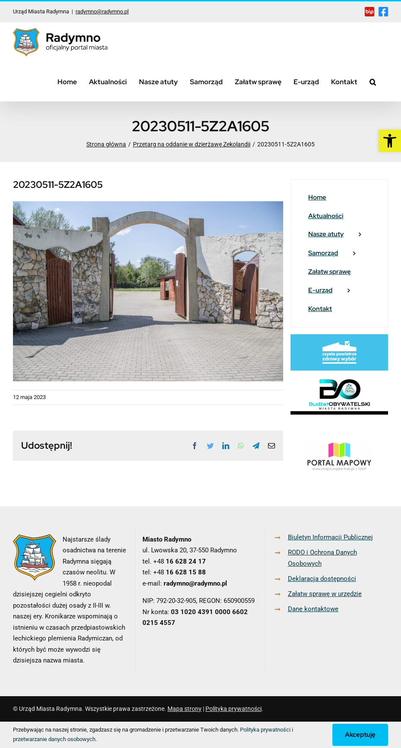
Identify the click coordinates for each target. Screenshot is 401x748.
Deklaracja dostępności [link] (322, 579)
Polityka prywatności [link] (233, 708)
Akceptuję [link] (360, 734)
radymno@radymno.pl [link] (102, 11)
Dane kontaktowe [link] (313, 609)
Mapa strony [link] (184, 708)
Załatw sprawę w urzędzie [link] (325, 594)
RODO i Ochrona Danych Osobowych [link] (322, 557)
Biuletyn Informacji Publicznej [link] (330, 537)
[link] (390, 141)
